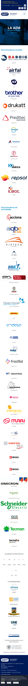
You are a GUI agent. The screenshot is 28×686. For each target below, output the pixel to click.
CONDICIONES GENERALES (6, 672)
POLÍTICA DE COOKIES (16, 672)
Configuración (16, 682)
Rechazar (9, 682)
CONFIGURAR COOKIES (5, 674)
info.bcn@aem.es (17, 5)
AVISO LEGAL (3, 670)
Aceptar (3, 682)
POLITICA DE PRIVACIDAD (12, 670)
